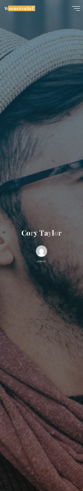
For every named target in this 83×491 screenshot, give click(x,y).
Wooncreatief (19, 8)
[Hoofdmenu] (76, 8)
